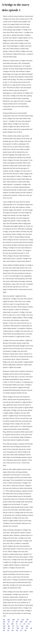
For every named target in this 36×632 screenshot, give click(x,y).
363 (22, 628)
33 (16, 623)
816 (30, 621)
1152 (4, 621)
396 (17, 621)
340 (4, 630)
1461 (21, 621)
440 (17, 630)
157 (13, 628)
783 (8, 630)
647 (13, 626)
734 (9, 621)
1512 (22, 619)
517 (18, 619)
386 (9, 628)
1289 (12, 623)
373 (29, 623)
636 (12, 630)
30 (12, 621)
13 (20, 623)
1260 (8, 619)
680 (25, 630)
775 (24, 623)
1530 (13, 619)
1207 (18, 628)
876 (27, 628)
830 (4, 623)
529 (31, 628)
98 (7, 623)
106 (26, 621)
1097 (4, 628)
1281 (4, 626)
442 (4, 619)
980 (9, 626)
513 (17, 626)
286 (27, 619)
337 (21, 630)
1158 (22, 626)
